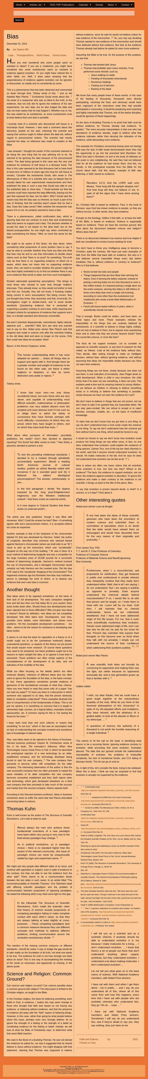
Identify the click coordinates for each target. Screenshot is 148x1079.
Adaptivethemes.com (83, 1073)
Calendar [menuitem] (84, 6)
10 (61, 857)
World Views (43, 55)
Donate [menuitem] (99, 5)
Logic (11, 55)
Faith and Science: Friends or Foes (89, 1041)
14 (126, 458)
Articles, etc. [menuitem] (36, 6)
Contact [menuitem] (126, 6)
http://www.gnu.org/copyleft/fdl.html (92, 1070)
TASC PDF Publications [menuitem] (62, 5)
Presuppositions (25, 55)
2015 (135, 1039)
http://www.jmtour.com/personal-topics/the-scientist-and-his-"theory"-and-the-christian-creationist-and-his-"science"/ (107, 915)
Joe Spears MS (20, 49)
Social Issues (59, 55)
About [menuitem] (111, 6)
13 (95, 302)
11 (53, 937)
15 (137, 646)
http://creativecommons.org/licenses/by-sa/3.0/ (71, 1071)
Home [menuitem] (20, 6)
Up (108, 1039)
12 (112, 37)
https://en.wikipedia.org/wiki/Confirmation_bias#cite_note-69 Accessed (110, 790)
